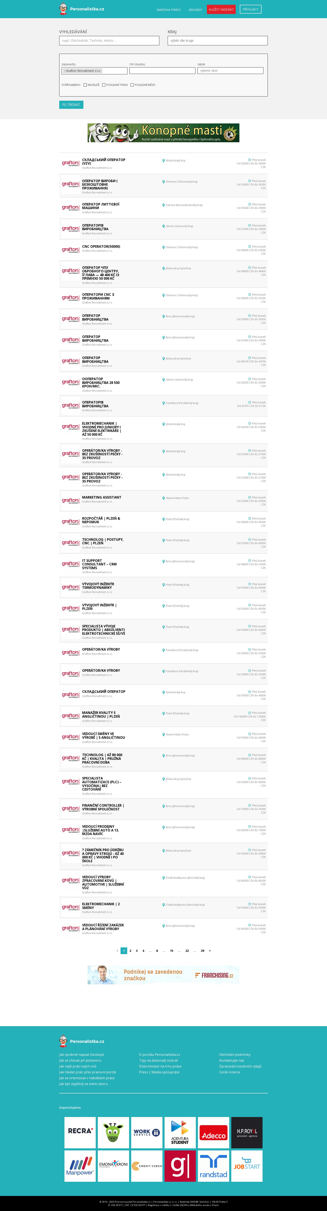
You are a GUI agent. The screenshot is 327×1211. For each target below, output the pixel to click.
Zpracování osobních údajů (240, 1066)
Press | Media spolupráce (159, 1072)
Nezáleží (91, 85)
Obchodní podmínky (234, 1054)
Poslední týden (115, 85)
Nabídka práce (169, 10)
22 (187, 951)
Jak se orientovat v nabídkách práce (87, 1078)
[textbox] (219, 40)
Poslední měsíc (143, 85)
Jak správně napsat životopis (81, 1054)
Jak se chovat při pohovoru (80, 1060)
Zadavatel (69, 64)
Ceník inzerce (229, 1072)
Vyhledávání (73, 31)
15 (171, 951)
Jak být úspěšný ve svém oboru (83, 1084)
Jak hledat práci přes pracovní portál (87, 1072)
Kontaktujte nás (231, 1060)
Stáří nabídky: (71, 85)
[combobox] (218, 40)
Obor (201, 64)
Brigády (195, 10)
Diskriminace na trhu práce (160, 1066)
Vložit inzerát (221, 9)
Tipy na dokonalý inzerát (158, 1060)
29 (202, 951)
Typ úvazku (137, 64)
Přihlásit (251, 9)
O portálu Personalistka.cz (159, 1054)
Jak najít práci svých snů (77, 1066)
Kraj (172, 31)
